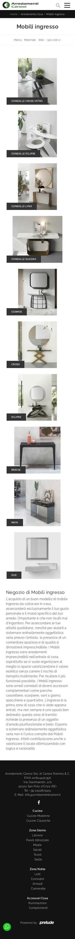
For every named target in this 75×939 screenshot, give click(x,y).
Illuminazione (37, 903)
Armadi (38, 883)
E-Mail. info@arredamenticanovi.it (38, 794)
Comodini (37, 879)
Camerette (38, 888)
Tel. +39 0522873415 (37, 790)
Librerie (37, 835)
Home (13, 14)
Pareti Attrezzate (37, 840)
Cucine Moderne (38, 815)
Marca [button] (18, 39)
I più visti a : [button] (53, 39)
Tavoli (38, 854)
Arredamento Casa (32, 14)
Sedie (38, 859)
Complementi (38, 907)
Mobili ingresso (55, 14)
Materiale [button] (30, 39)
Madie (37, 845)
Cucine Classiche (38, 820)
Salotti (37, 849)
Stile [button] (41, 39)
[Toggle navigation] (67, 5)
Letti (38, 874)
